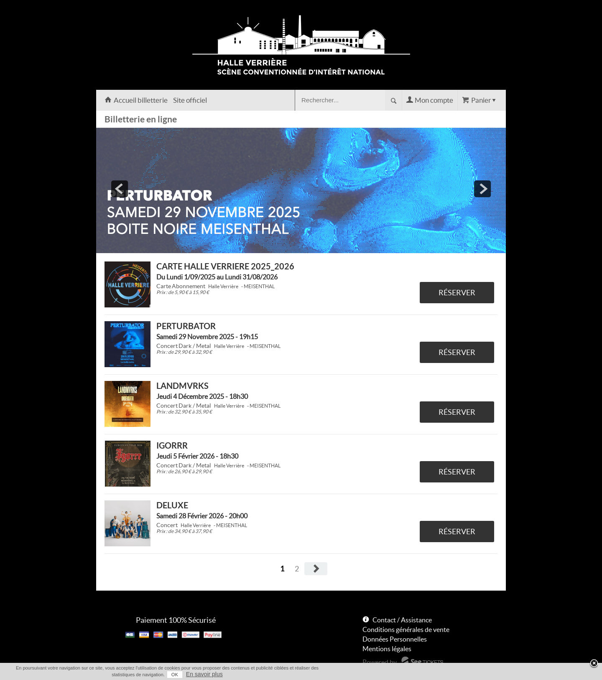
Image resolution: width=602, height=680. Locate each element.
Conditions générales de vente (405, 629)
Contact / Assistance (402, 620)
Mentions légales (386, 648)
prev (119, 189)
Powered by (379, 662)
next (482, 189)
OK (174, 674)
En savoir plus (204, 674)
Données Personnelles (394, 639)
